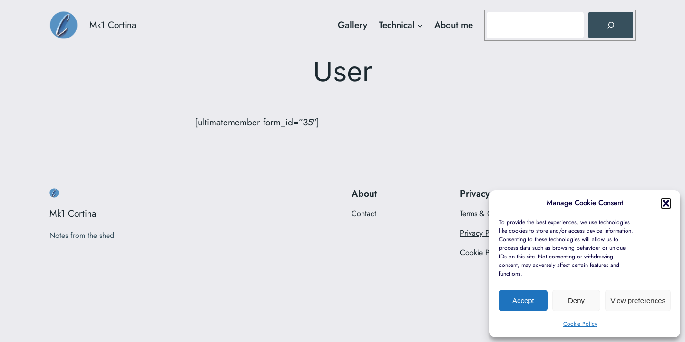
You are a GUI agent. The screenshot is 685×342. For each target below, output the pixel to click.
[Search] (610, 25)
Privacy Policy (482, 233)
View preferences (637, 300)
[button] (666, 203)
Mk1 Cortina (112, 24)
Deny (576, 300)
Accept (523, 300)
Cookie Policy (580, 324)
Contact (364, 213)
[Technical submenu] (420, 25)
